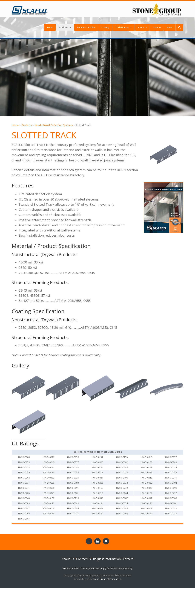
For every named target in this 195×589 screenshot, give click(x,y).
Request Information (107, 560)
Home (50, 28)
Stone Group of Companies (107, 580)
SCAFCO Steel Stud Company (29, 9)
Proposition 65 (70, 569)
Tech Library (122, 28)
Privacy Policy (125, 569)
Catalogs (105, 28)
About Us (68, 560)
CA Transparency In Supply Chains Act (98, 569)
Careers (157, 28)
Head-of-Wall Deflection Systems (54, 126)
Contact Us (83, 560)
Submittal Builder (86, 28)
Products (63, 28)
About (140, 28)
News (170, 28)
